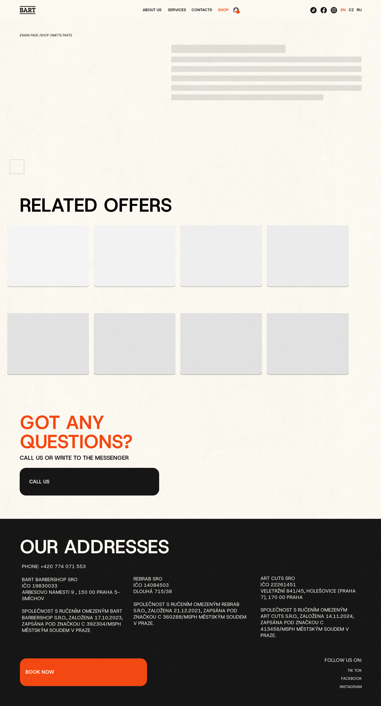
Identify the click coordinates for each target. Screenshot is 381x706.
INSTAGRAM (351, 686)
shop (223, 10)
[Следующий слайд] (155, 101)
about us (152, 10)
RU (359, 10)
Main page (30, 35)
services (177, 10)
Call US (39, 482)
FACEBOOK (351, 678)
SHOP (45, 35)
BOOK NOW (40, 672)
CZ (351, 10)
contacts (201, 10)
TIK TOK (354, 670)
